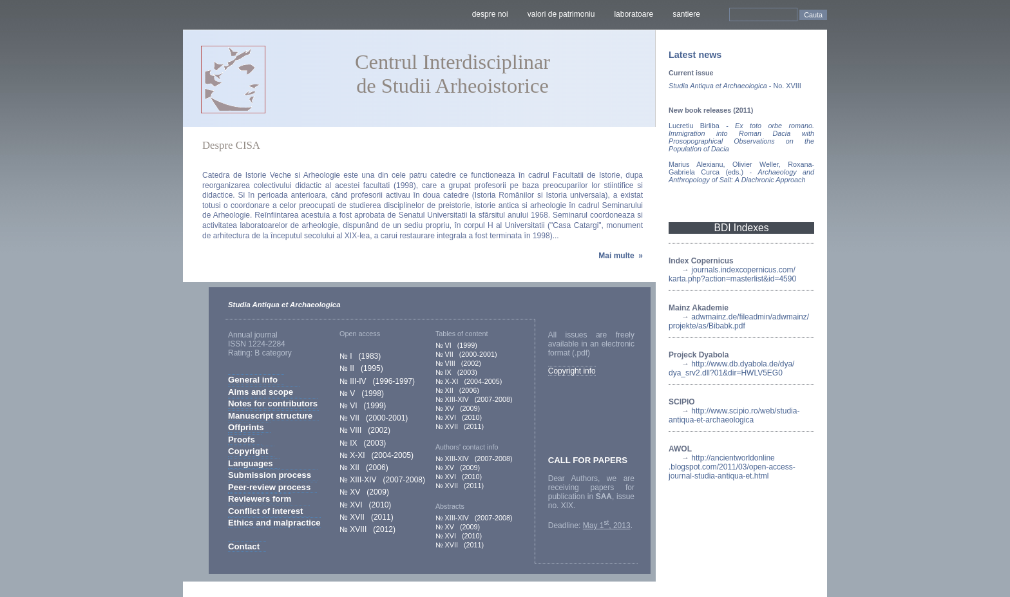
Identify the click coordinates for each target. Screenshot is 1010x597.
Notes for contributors (273, 403)
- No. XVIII (735, 86)
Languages (250, 463)
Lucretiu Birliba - (741, 137)
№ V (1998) (361, 393)
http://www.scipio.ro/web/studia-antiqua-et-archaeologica (734, 415)
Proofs (241, 439)
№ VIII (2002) (364, 430)
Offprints (246, 427)
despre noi (490, 14)
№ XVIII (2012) (367, 529)
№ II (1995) (361, 368)
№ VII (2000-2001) (373, 417)
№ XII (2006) (363, 467)
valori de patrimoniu (561, 14)
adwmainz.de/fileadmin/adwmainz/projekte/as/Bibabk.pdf (739, 321)
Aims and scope (260, 392)
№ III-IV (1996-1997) (377, 381)
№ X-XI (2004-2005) (376, 455)
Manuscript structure (270, 416)
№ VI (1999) (362, 405)
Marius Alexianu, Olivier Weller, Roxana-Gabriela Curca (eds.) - (741, 172)
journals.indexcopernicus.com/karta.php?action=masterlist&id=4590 (732, 274)
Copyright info (572, 370)
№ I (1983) (360, 356)
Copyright (248, 451)
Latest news (695, 55)
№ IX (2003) (362, 443)
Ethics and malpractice (274, 522)
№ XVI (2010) (365, 504)
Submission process (269, 475)
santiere (686, 14)
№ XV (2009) (364, 492)
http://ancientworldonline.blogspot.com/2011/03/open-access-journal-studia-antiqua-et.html (732, 466)
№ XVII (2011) (366, 517)
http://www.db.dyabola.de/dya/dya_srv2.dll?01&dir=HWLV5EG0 (731, 368)
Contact (244, 546)
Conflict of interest (265, 511)
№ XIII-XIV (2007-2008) (382, 479)
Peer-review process (269, 487)
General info (253, 379)
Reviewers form (259, 499)
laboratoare (633, 14)
